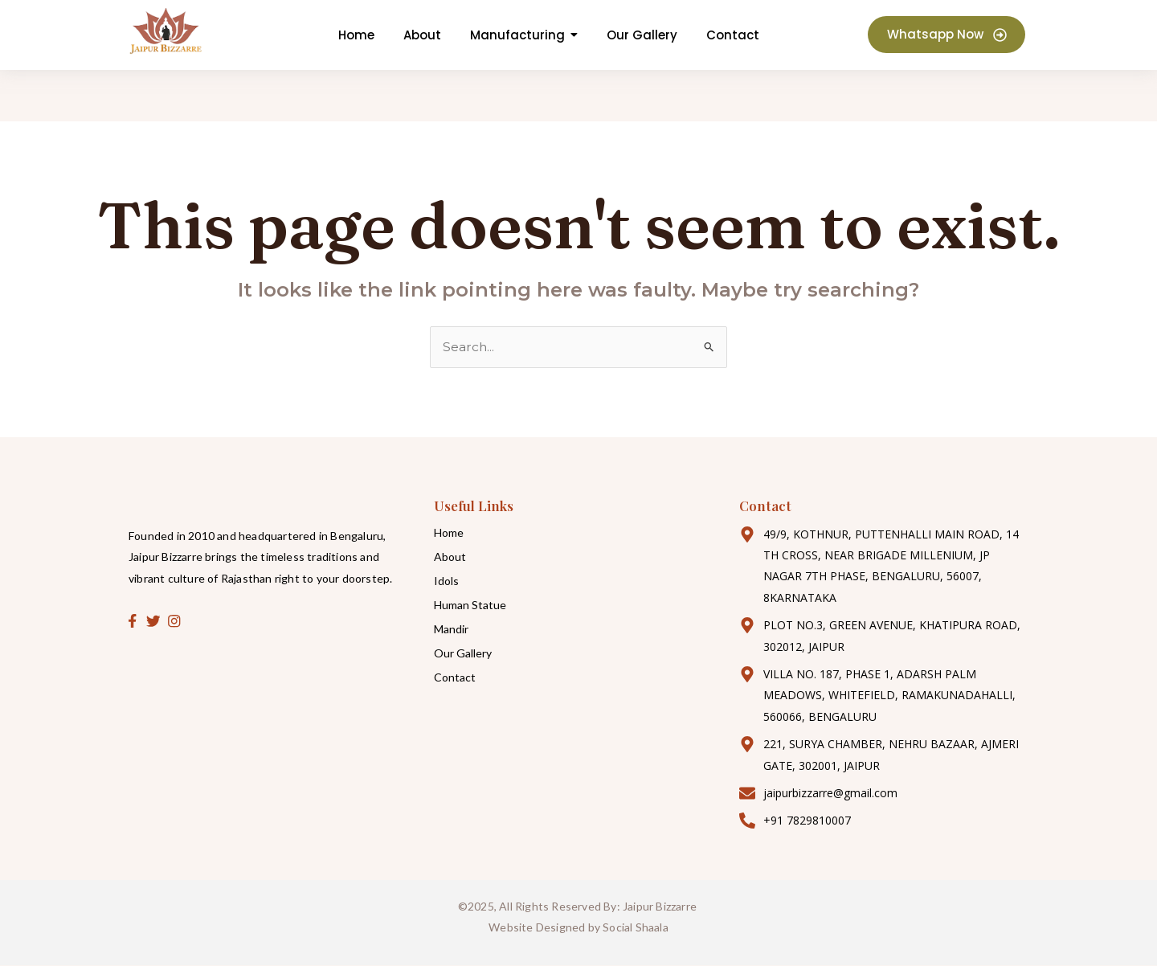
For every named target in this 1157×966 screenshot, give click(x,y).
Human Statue (470, 605)
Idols (446, 580)
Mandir (451, 629)
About (450, 556)
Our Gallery (463, 653)
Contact (455, 677)
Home (449, 532)
